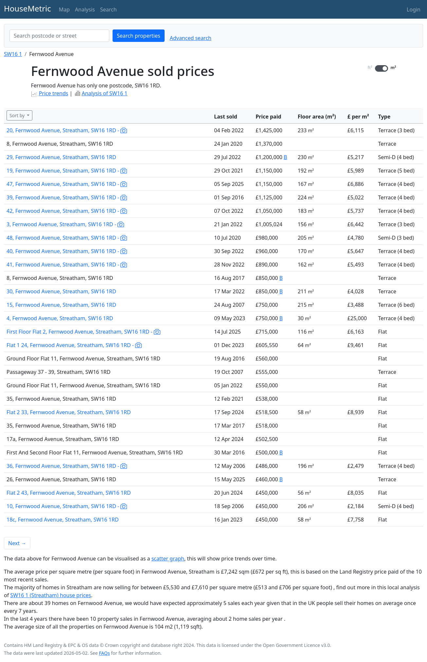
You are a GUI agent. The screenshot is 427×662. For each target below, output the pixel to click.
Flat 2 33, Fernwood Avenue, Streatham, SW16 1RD (69, 412)
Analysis (85, 9)
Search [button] (108, 9)
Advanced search (190, 38)
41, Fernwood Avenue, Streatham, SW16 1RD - (67, 264)
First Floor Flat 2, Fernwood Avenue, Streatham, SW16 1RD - (83, 331)
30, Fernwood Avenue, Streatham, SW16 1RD (61, 291)
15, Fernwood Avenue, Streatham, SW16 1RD (61, 304)
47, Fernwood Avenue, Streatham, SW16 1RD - (67, 184)
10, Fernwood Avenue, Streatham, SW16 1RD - (67, 506)
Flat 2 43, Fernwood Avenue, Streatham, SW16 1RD (69, 492)
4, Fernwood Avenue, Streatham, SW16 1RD (60, 318)
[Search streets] (59, 35)
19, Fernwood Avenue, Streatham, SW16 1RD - (67, 170)
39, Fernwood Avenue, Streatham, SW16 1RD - (67, 197)
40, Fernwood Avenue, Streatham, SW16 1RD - (67, 251)
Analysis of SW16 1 (105, 93)
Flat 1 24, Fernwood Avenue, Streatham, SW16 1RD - (74, 345)
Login (413, 9)
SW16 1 (13, 54)
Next (17, 543)
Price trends (53, 93)
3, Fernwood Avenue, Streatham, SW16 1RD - (65, 224)
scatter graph (168, 558)
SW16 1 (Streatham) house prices (50, 595)
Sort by (17, 115)
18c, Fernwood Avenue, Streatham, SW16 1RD (63, 519)
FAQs (104, 653)
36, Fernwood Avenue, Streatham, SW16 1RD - (67, 465)
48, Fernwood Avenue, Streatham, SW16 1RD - (67, 237)
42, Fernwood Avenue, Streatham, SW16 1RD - (67, 210)
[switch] (381, 68)
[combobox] (59, 35)
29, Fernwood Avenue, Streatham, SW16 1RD (61, 157)
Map (64, 9)
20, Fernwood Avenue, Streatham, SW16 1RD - (67, 130)
